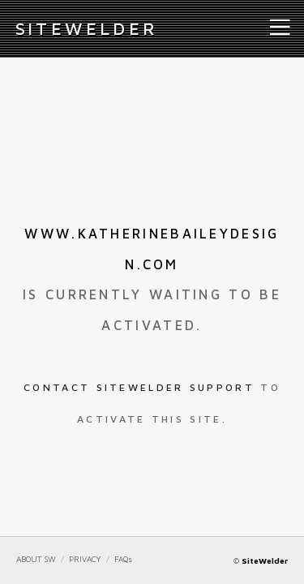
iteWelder (86, 28)
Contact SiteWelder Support (139, 387)
